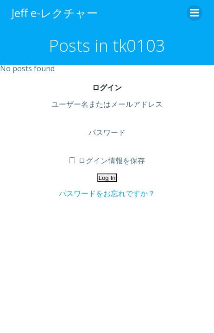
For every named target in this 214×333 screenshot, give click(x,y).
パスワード (107, 132)
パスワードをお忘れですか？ (107, 193)
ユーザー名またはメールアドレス (107, 104)
